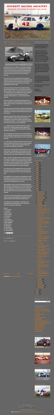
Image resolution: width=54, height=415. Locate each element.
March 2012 (40, 283)
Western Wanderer (39, 331)
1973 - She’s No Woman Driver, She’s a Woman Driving (43, 223)
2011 (37, 289)
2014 (37, 186)
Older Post (30, 273)
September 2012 (41, 198)
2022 (37, 170)
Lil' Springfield (38, 319)
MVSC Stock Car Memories (41, 321)
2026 (37, 162)
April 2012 (39, 281)
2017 (37, 180)
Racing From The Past (40, 327)
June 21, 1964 (40, 229)
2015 (37, 184)
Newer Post (6, 273)
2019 (37, 176)
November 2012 (41, 194)
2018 (37, 178)
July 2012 (39, 201)
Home (18, 273)
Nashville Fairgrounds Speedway (42, 322)
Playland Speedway (39, 326)
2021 (37, 172)
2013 (37, 188)
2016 (37, 182)
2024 (37, 166)
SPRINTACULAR (38, 329)
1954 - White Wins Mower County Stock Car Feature (43, 233)
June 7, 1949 (40, 259)
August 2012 (40, 199)
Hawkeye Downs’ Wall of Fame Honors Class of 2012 (43, 266)
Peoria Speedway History (40, 324)
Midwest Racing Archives (27, 6)
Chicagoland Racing (39, 314)
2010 (37, 291)
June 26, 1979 (40, 216)
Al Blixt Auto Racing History (41, 309)
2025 (37, 164)
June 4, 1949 (40, 270)
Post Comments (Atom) (15, 276)
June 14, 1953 (40, 243)
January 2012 (40, 287)
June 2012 (39, 203)
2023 (37, 168)
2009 (37, 293)
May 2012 (39, 279)
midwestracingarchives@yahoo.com (31, 411)
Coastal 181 (37, 315)
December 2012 (41, 192)
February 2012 (40, 285)
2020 (37, 174)
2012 (37, 190)
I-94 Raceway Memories (40, 317)
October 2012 (40, 196)
